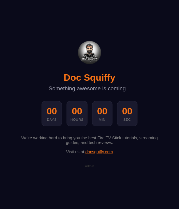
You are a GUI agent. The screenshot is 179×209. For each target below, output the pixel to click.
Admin (89, 166)
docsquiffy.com (99, 151)
